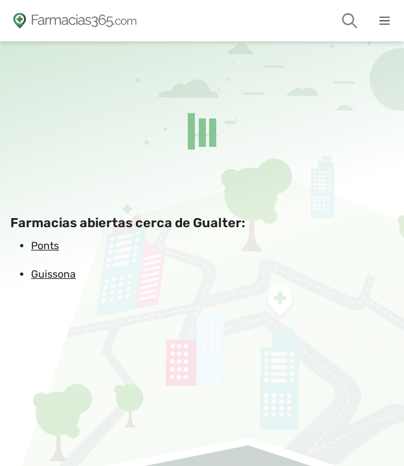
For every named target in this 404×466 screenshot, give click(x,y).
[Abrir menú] (384, 20)
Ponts (45, 245)
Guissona (53, 274)
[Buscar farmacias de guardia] (349, 20)
